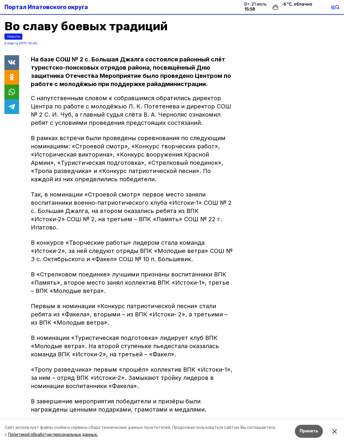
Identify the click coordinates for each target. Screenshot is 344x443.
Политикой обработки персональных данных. (53, 434)
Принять (309, 431)
